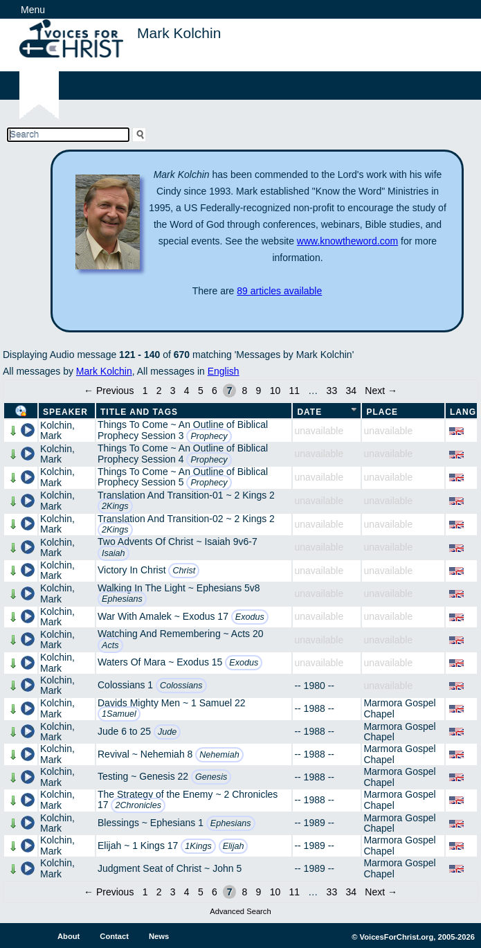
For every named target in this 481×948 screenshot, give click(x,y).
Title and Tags (139, 412)
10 (275, 390)
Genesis (211, 777)
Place (382, 412)
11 (294, 390)
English (223, 371)
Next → (381, 390)
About (68, 936)
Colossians (181, 685)
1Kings (198, 846)
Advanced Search (240, 911)
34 (350, 390)
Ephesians (122, 599)
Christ (183, 570)
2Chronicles (138, 805)
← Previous (109, 390)
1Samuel (119, 714)
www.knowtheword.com (347, 241)
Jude (167, 732)
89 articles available (279, 290)
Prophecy (208, 436)
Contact (114, 936)
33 (332, 390)
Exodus (249, 617)
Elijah (233, 846)
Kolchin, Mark (57, 430)
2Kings (115, 506)
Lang (463, 412)
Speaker (65, 412)
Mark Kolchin (104, 371)
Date (309, 412)
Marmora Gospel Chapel (399, 708)
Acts (110, 645)
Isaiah (113, 553)
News (159, 936)
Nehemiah (219, 755)
